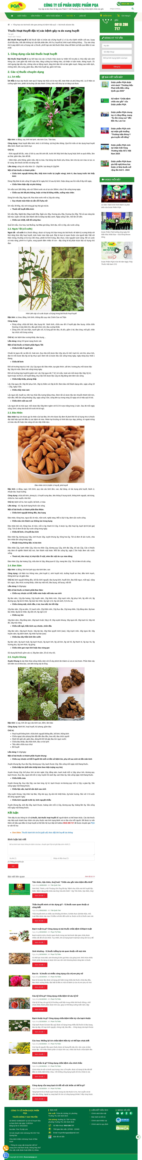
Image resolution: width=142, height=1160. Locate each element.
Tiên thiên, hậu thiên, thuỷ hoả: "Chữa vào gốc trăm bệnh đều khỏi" (62, 882)
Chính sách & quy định (99, 1124)
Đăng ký (117, 67)
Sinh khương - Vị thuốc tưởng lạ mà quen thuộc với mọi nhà (59, 951)
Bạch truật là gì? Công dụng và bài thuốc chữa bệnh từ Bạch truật (62, 929)
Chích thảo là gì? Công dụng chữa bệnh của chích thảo (57, 1063)
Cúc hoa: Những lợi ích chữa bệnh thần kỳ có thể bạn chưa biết (60, 1041)
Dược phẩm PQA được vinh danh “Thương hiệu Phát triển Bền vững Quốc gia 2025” (122, 86)
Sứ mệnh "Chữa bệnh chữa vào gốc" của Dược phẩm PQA (120, 101)
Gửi (13, 866)
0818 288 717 (121, 26)
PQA (93, 823)
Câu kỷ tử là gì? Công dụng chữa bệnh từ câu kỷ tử (55, 996)
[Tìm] (132, 9)
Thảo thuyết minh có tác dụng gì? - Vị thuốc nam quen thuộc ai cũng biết (60, 905)
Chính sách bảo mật (98, 1113)
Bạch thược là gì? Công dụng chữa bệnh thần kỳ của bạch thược (61, 1018)
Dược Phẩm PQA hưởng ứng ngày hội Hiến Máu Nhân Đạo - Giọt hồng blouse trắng (115, 234)
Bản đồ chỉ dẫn (58, 1137)
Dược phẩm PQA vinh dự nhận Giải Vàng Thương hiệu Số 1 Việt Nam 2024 (121, 149)
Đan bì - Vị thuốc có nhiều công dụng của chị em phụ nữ (57, 974)
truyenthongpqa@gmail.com (68, 1133)
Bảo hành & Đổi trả (98, 1117)
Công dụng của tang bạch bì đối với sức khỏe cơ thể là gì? (58, 1085)
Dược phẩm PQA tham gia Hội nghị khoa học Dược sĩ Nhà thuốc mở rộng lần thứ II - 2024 (121, 165)
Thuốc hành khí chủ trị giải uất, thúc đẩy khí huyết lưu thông (47, 833)
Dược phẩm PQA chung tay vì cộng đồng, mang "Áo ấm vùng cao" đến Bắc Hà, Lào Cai (121, 116)
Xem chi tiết (40, 895)
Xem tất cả (90, 876)
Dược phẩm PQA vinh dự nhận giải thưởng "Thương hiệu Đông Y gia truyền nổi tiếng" (121, 133)
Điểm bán (106, 15)
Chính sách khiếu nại (99, 1121)
